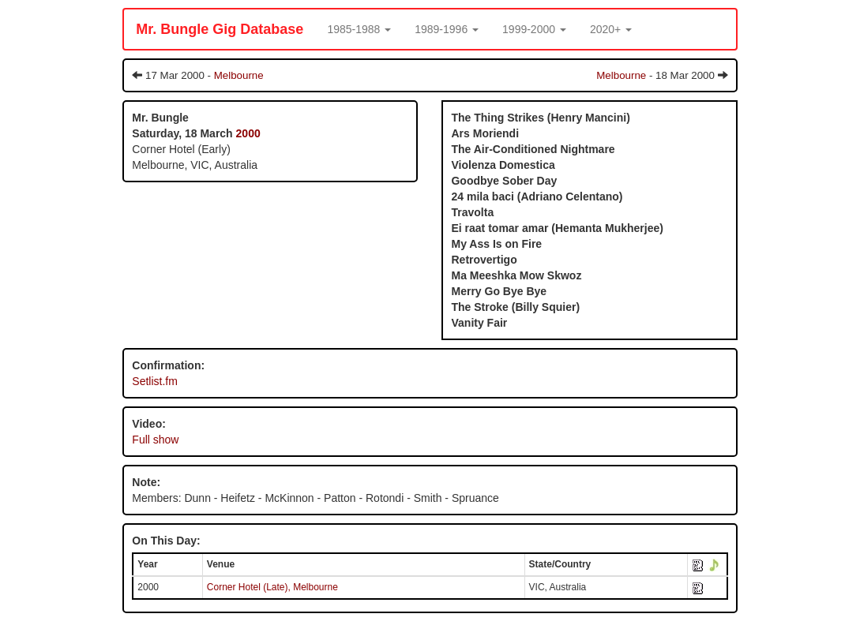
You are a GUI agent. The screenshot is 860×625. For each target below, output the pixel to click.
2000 (248, 133)
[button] (359, 29)
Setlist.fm (155, 381)
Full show (155, 439)
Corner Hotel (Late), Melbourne (272, 587)
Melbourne (239, 75)
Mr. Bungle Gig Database (219, 29)
